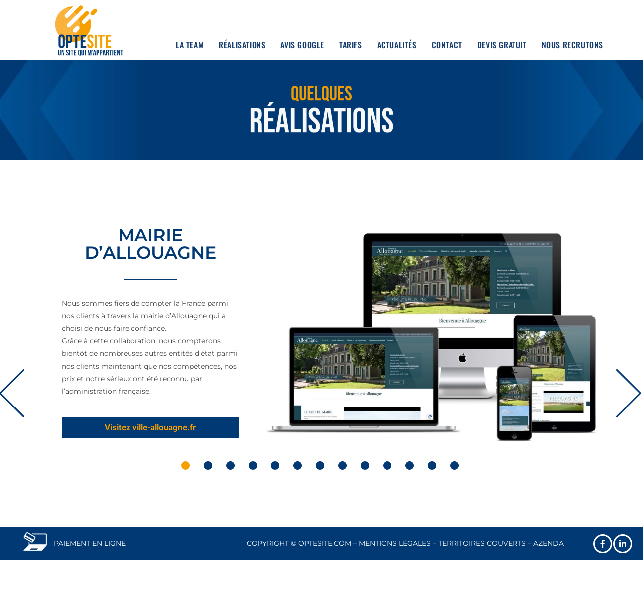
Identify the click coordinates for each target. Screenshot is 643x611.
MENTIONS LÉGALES (395, 543)
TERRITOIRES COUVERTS (482, 543)
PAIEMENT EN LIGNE (90, 543)
